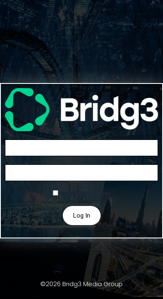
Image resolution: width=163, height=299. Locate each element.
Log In (81, 215)
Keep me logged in (84, 193)
